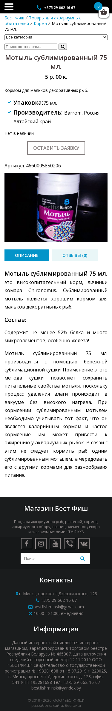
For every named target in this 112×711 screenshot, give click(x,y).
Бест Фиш (14, 18)
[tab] (26, 255)
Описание (27, 255)
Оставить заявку (56, 148)
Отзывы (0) (74, 255)
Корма (40, 23)
